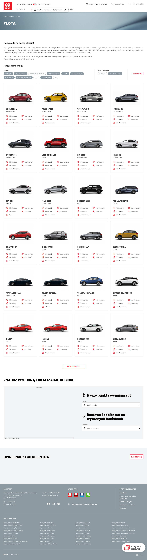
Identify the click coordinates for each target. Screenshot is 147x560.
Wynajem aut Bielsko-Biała (13, 525)
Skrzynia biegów (103, 70)
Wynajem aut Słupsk (83, 541)
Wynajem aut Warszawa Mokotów (123, 530)
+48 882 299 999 (54, 493)
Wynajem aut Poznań (83, 530)
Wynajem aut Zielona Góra (121, 541)
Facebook (48, 504)
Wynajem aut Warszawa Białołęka (123, 533)
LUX (36, 77)
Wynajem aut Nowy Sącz (48, 544)
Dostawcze (47, 77)
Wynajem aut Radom (83, 533)
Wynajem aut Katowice (48, 525)
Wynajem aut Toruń (118, 522)
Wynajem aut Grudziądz (12, 544)
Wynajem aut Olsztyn (83, 522)
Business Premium (25, 77)
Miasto (84, 401)
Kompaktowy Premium (37, 73)
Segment (7, 70)
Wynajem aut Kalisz (46, 522)
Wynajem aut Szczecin (83, 544)
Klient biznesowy (44, 4)
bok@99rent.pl (53, 495)
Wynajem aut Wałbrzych (120, 525)
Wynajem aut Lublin (47, 538)
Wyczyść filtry (137, 73)
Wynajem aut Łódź (46, 541)
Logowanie (139, 4)
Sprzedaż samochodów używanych (84, 504)
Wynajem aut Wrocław (119, 536)
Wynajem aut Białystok (12, 522)
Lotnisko (85, 424)
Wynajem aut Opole (82, 525)
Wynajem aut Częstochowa (13, 530)
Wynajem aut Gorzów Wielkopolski (16, 541)
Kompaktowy (22, 74)
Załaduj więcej (73, 366)
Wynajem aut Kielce (47, 528)
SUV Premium (78, 74)
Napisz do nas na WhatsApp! (98, 4)
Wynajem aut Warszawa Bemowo (123, 528)
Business (10, 77)
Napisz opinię (136, 457)
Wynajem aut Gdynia (11, 538)
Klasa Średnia (54, 74)
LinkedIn (58, 504)
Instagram (53, 504)
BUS (56, 77)
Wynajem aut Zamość (119, 538)
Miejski (9, 74)
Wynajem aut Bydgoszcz (12, 528)
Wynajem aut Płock (82, 528)
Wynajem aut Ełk (9, 536)
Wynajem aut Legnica (47, 536)
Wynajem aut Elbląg (11, 533)
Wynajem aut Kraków (47, 533)
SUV (66, 74)
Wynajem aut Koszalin (47, 530)
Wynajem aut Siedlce (83, 538)
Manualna (102, 73)
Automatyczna (116, 74)
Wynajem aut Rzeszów (83, 536)
